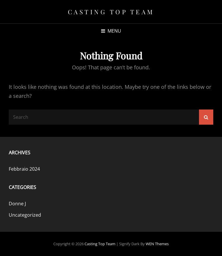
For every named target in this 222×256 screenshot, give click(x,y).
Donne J (17, 203)
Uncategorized (25, 215)
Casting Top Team (111, 12)
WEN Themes (157, 243)
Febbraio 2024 (24, 169)
